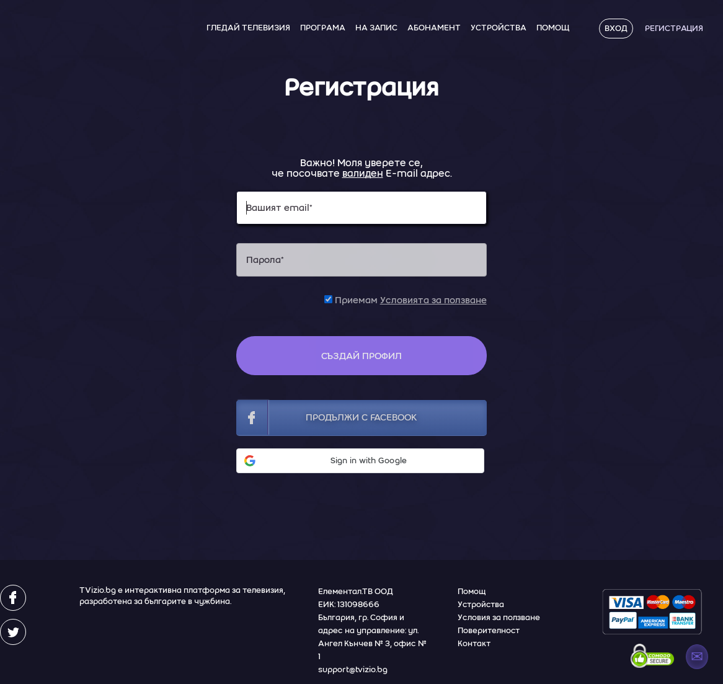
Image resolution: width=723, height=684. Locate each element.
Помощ (552, 27)
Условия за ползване (499, 617)
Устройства (498, 27)
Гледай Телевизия (248, 27)
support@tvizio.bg (353, 669)
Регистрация (674, 28)
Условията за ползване (433, 300)
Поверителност (489, 630)
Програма (322, 27)
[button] (360, 460)
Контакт (474, 643)
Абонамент (434, 27)
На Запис (376, 27)
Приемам (405, 300)
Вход (616, 28)
